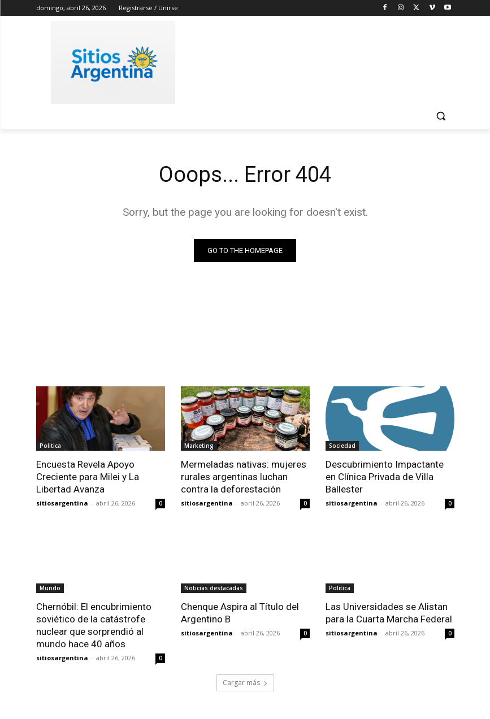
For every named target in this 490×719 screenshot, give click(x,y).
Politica (50, 446)
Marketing (199, 446)
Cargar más (245, 683)
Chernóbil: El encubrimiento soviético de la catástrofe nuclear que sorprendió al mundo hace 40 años (93, 625)
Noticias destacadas (213, 588)
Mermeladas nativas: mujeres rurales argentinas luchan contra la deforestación (243, 477)
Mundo (50, 588)
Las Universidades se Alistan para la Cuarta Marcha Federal (389, 613)
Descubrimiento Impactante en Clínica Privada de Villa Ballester (385, 477)
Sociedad (342, 446)
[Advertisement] (322, 60)
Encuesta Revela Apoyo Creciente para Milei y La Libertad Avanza (87, 477)
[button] (441, 116)
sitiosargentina (62, 503)
